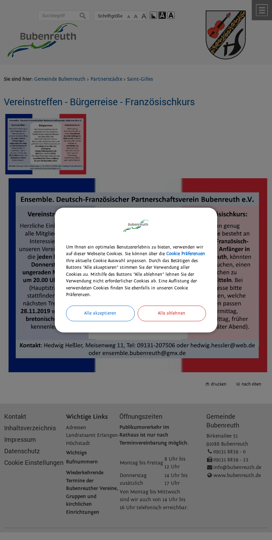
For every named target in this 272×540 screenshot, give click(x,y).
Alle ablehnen (171, 313)
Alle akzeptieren (100, 313)
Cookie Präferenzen (185, 253)
